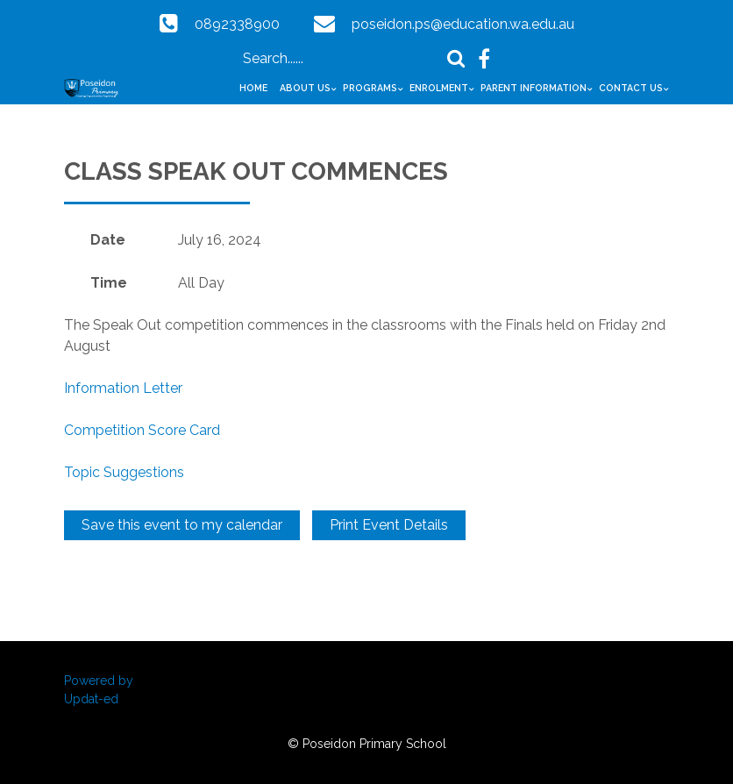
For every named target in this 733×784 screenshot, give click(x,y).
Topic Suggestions (124, 472)
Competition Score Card (142, 430)
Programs (370, 87)
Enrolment (438, 87)
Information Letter (123, 388)
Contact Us (631, 87)
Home (253, 87)
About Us (305, 87)
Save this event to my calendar (182, 525)
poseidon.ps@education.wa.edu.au (463, 24)
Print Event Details (389, 525)
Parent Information (533, 87)
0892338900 (237, 24)
